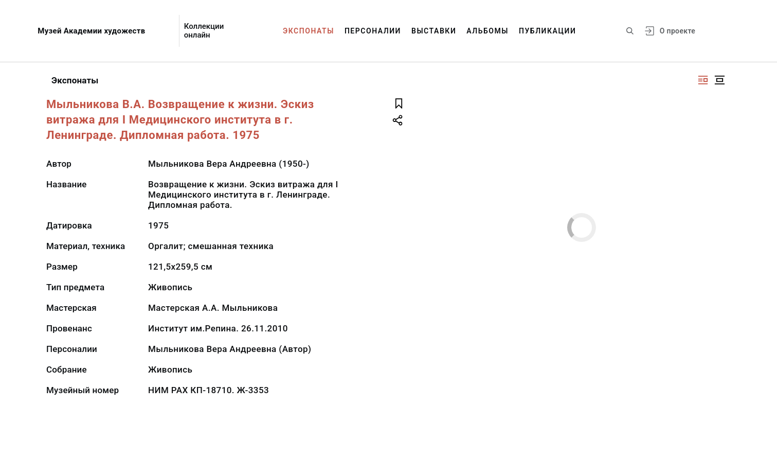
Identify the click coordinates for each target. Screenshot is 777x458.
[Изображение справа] (703, 80)
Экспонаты (308, 31)
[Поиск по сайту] (630, 31)
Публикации (547, 31)
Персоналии (373, 31)
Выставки (433, 31)
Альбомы (487, 31)
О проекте (677, 31)
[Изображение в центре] (719, 80)
